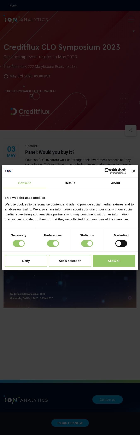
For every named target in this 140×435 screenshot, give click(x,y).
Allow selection (70, 261)
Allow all (114, 261)
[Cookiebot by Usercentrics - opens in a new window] (107, 171)
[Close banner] (133, 171)
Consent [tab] (24, 183)
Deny (26, 261)
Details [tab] (70, 183)
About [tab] (115, 183)
